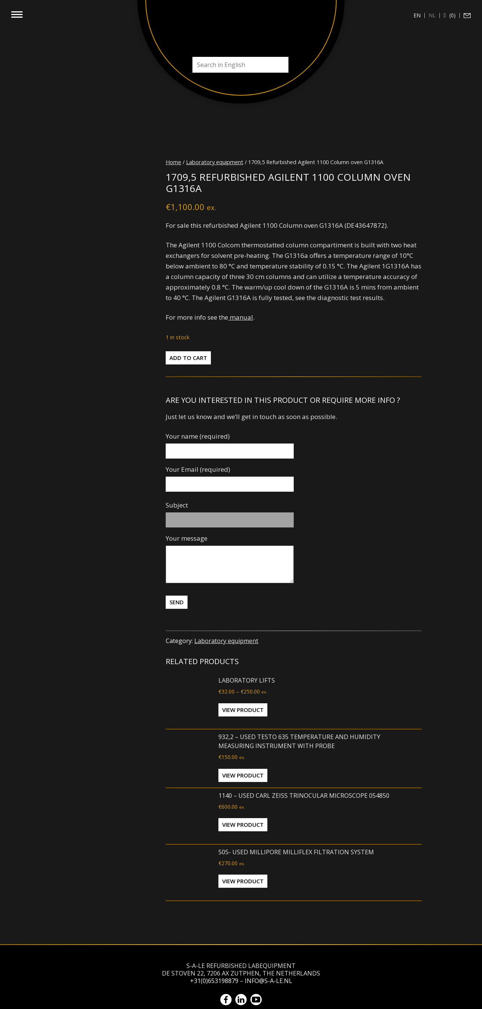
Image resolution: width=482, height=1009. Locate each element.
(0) (452, 15)
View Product (243, 709)
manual (240, 317)
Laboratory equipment (214, 162)
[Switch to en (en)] (417, 15)
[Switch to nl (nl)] (432, 15)
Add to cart (188, 357)
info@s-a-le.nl (268, 981)
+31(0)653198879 (214, 981)
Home (173, 162)
